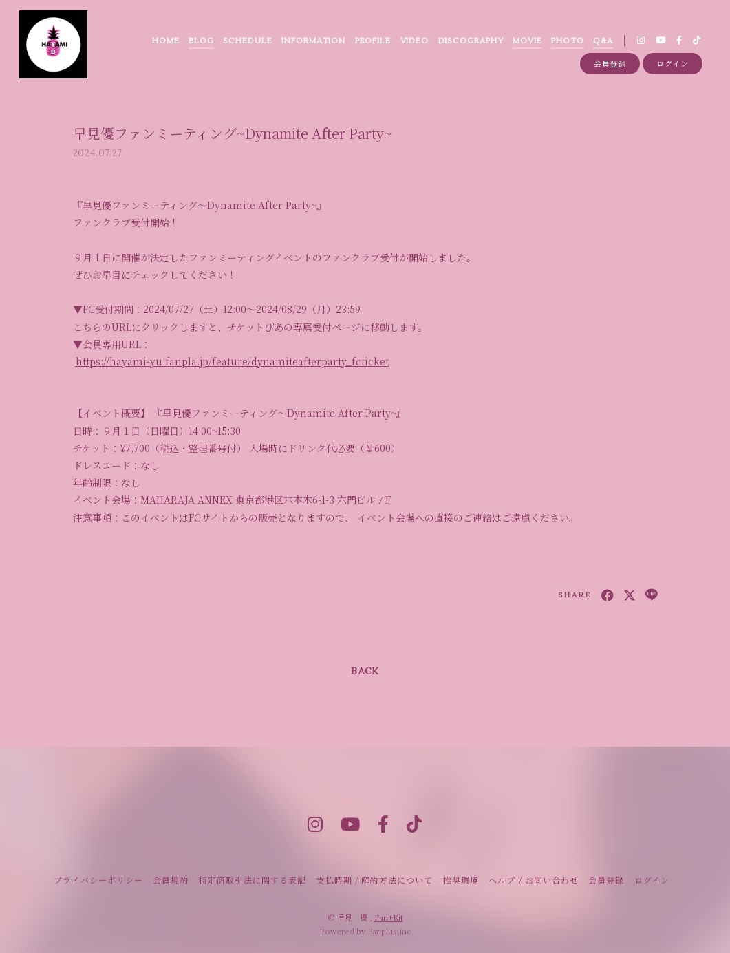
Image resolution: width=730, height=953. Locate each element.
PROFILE (373, 41)
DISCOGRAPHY (471, 41)
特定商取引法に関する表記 (252, 880)
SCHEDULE (247, 41)
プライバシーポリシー (98, 880)
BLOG (201, 41)
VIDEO (414, 41)
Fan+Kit (388, 917)
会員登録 (610, 63)
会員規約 (171, 880)
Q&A (603, 41)
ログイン (672, 63)
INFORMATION (313, 41)
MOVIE (527, 41)
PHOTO (567, 41)
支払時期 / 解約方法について (374, 880)
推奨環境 (461, 880)
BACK (364, 671)
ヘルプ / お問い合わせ (533, 880)
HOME (166, 41)
